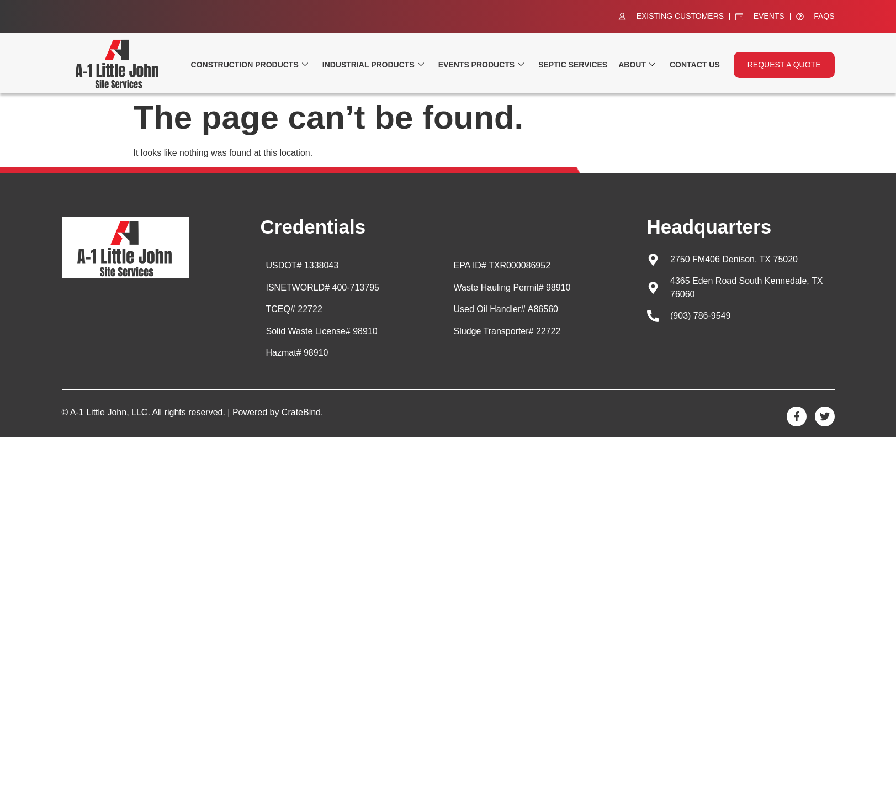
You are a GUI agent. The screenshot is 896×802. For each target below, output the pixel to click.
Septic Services (572, 64)
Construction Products (249, 65)
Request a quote (784, 64)
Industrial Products (373, 65)
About (636, 65)
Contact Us (695, 64)
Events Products (481, 65)
